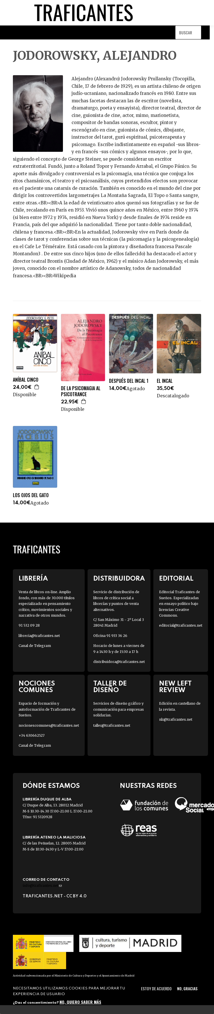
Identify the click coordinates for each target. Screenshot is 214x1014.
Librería (33, 578)
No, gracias (187, 988)
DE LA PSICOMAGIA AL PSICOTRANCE (80, 391)
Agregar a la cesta (36, 386)
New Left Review (175, 687)
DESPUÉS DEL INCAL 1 (128, 381)
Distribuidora (119, 578)
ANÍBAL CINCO (25, 380)
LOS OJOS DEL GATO (31, 495)
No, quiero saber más (80, 1002)
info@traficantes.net (42, 885)
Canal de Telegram (35, 646)
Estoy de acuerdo (156, 988)
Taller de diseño (110, 687)
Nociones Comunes (37, 687)
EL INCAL (165, 381)
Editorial (176, 578)
